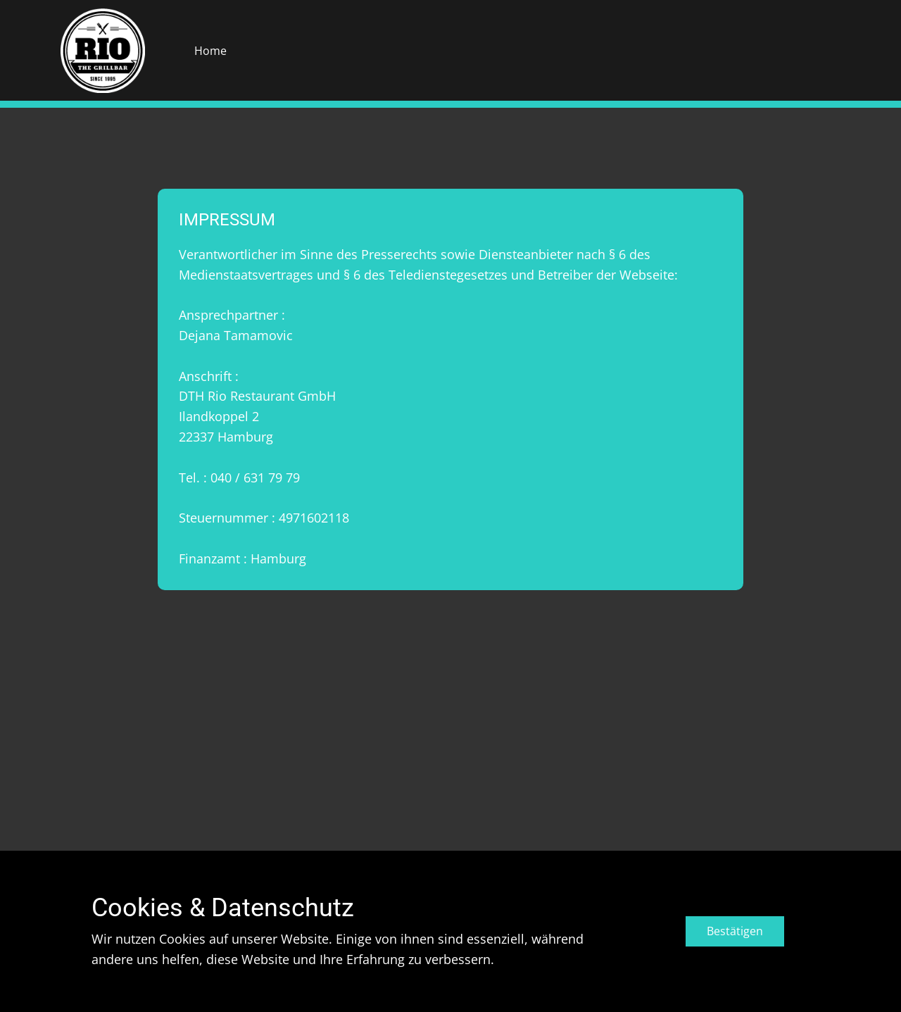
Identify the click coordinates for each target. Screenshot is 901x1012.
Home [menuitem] (210, 50)
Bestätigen (735, 931)
